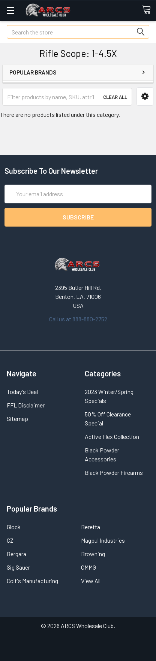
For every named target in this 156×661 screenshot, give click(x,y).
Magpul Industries (103, 540)
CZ (10, 540)
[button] (144, 96)
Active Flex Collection (112, 436)
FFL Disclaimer (26, 405)
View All (90, 580)
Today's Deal (22, 391)
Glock (14, 526)
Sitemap (17, 418)
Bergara (16, 553)
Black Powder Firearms (114, 472)
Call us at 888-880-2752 (78, 318)
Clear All (115, 97)
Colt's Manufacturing (32, 580)
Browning (93, 553)
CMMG (88, 567)
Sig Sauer (18, 567)
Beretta (90, 526)
